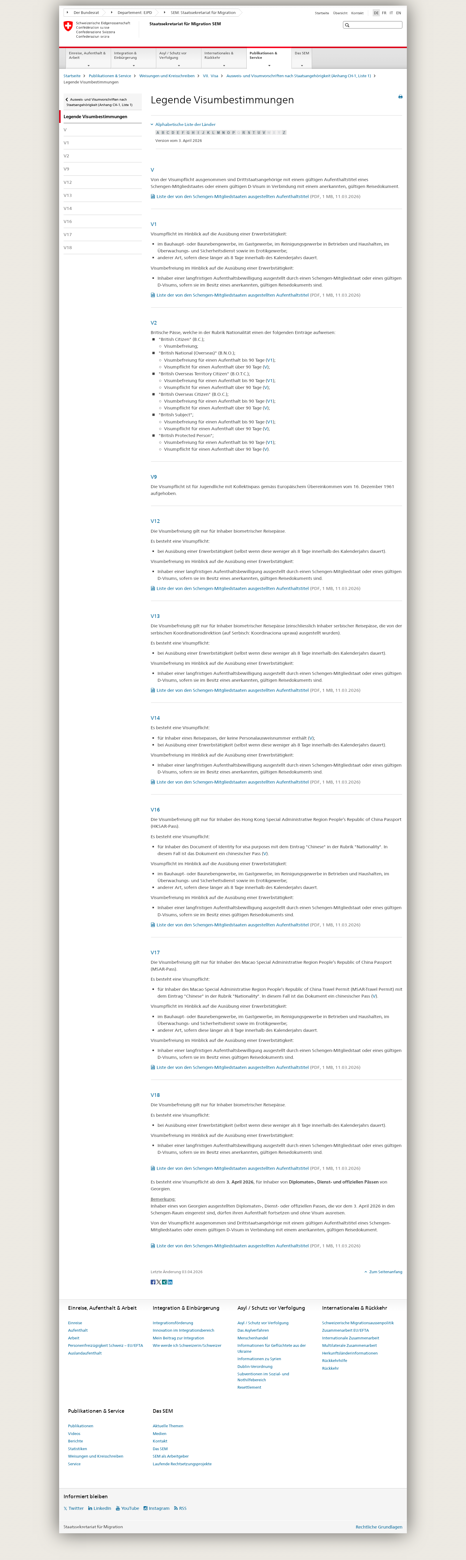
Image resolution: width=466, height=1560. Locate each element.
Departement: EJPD (131, 12)
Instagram (159, 1508)
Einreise (75, 1322)
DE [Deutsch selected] (376, 12)
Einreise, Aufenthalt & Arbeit (87, 55)
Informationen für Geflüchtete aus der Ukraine (271, 1348)
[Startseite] (148, 29)
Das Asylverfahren (253, 1330)
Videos (74, 1433)
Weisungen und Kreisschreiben (167, 75)
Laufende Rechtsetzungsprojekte (182, 1463)
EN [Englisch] (398, 12)
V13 (68, 195)
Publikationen (80, 1425)
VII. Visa (210, 75)
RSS (183, 1508)
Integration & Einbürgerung (125, 55)
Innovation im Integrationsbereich (183, 1330)
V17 (68, 234)
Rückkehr (330, 1368)
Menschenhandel (252, 1338)
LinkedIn (102, 1508)
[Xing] (165, 1281)
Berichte (75, 1441)
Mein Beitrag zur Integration (178, 1338)
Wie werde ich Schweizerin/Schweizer (187, 1345)
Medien (159, 1433)
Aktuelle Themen (168, 1425)
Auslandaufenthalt (85, 1353)
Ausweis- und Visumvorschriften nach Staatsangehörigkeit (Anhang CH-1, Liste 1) (298, 75)
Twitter (76, 1508)
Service (74, 1463)
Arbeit (73, 1338)
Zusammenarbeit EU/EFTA (345, 1330)
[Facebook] (153, 1281)
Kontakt (357, 13)
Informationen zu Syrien (259, 1358)
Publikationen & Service (263, 57)
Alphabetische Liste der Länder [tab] (185, 124)
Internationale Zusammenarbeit (350, 1338)
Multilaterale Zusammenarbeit (349, 1345)
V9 (66, 169)
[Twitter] (159, 1281)
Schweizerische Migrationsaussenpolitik (358, 1322)
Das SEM (302, 53)
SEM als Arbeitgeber (171, 1456)
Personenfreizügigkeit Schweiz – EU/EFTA (105, 1345)
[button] (348, 25)
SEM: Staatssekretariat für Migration (200, 12)
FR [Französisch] (384, 12)
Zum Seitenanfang (385, 1271)
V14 (68, 208)
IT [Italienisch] (391, 12)
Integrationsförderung (173, 1322)
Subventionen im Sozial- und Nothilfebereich (263, 1376)
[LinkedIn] (170, 1281)
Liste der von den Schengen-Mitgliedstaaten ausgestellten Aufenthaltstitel (258, 196)
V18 (68, 247)
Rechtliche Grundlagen (379, 1527)
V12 (68, 182)
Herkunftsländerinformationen (350, 1353)
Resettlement (249, 1387)
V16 (68, 221)
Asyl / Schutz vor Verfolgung (173, 55)
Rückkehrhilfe (334, 1360)
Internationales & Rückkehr (218, 55)
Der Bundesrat (83, 12)
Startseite (322, 13)
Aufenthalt (78, 1330)
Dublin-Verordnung (255, 1366)
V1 (66, 142)
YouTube (130, 1508)
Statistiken (77, 1448)
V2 (66, 156)
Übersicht (340, 13)
